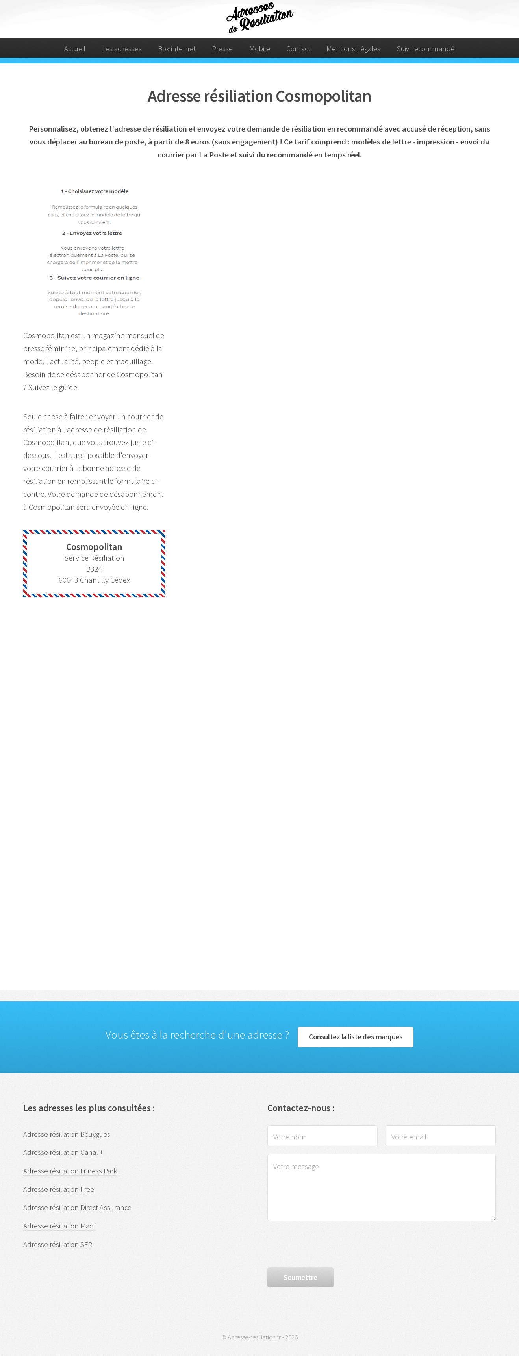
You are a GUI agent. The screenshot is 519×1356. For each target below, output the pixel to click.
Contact (298, 48)
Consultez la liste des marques (355, 1036)
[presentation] (327, 1244)
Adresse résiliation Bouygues (66, 1134)
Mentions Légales (353, 48)
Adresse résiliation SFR (57, 1244)
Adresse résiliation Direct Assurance (77, 1207)
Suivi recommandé (426, 48)
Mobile (259, 48)
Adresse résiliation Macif (59, 1225)
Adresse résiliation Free (58, 1189)
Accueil (74, 48)
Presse (222, 48)
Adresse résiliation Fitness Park (70, 1170)
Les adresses (122, 48)
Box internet (177, 48)
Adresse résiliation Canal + (63, 1152)
